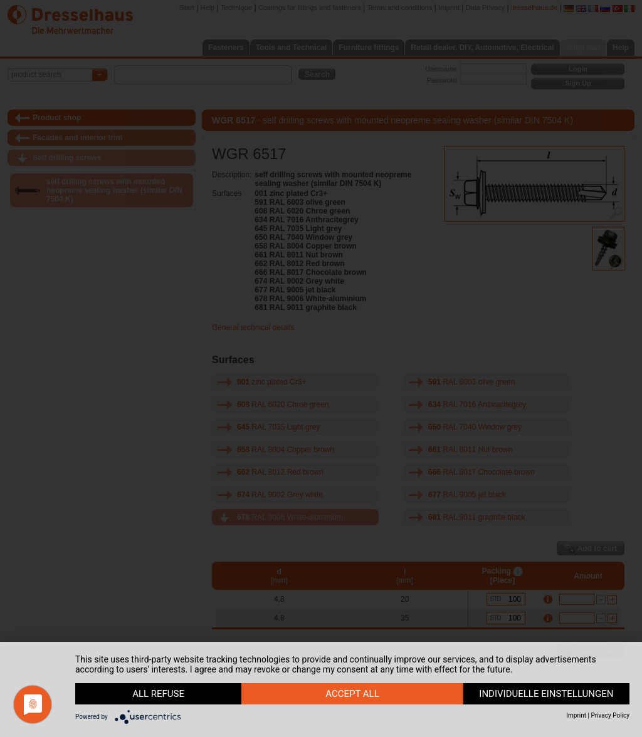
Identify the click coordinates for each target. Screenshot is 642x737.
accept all (352, 693)
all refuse (158, 693)
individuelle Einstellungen (546, 693)
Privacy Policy (610, 715)
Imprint (576, 715)
